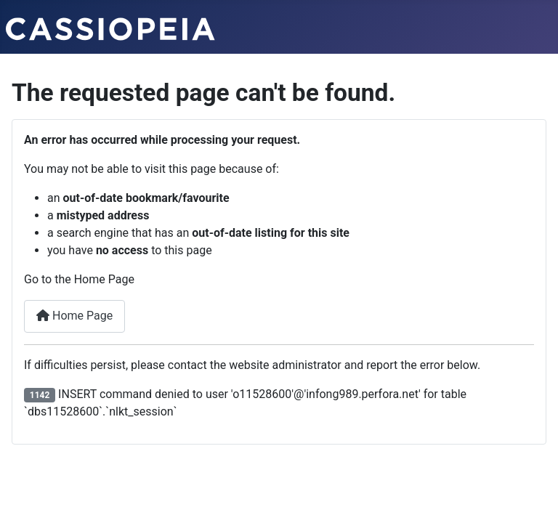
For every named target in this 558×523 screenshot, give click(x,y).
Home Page (74, 316)
